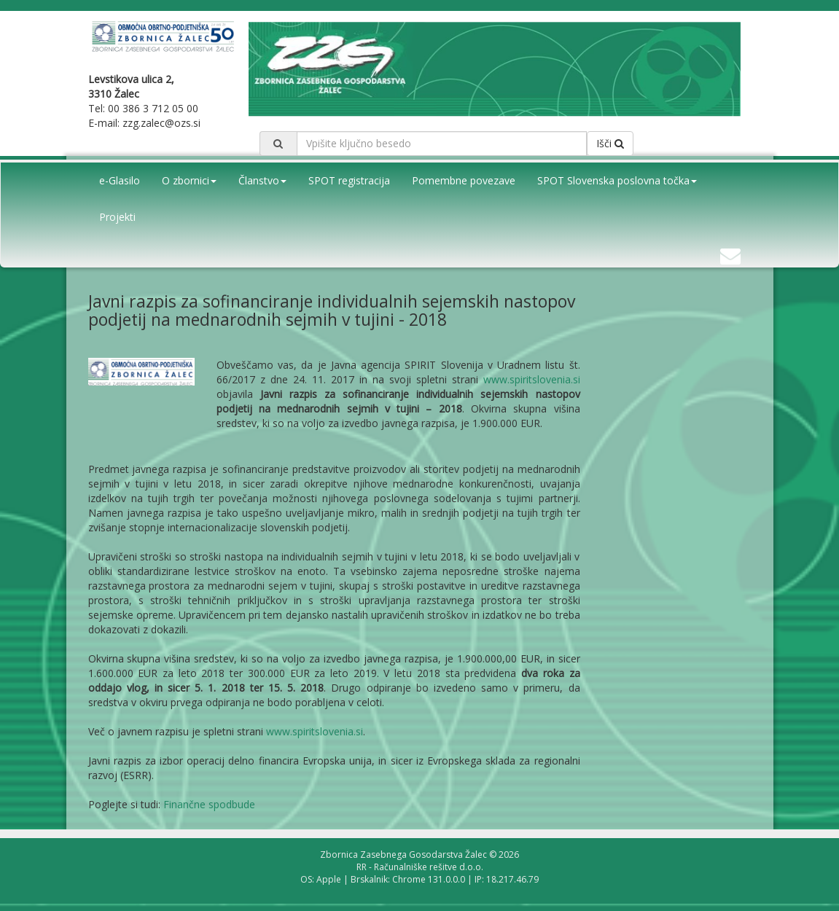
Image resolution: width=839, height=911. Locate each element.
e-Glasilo (119, 180)
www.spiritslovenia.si (531, 379)
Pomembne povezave (463, 180)
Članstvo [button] (262, 180)
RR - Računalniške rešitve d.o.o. (419, 867)
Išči (610, 143)
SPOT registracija (349, 180)
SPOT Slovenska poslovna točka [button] (617, 180)
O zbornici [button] (189, 180)
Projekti (117, 217)
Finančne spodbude (209, 804)
